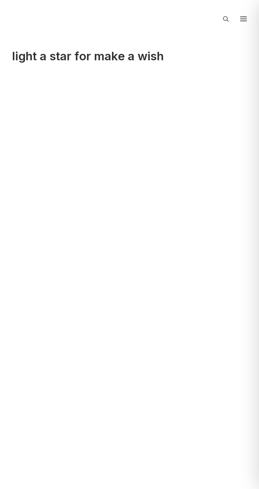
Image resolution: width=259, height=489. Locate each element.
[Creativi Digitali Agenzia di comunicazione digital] (129, 17)
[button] (243, 19)
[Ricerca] (223, 19)
